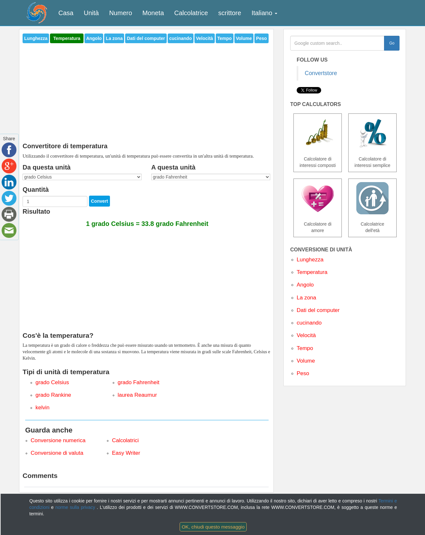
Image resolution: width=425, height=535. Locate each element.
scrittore (229, 12)
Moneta (153, 12)
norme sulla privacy (76, 507)
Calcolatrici (125, 440)
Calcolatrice (191, 12)
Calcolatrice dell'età (372, 227)
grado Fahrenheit (138, 382)
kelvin (42, 407)
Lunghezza (35, 38)
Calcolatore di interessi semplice (372, 162)
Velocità (204, 38)
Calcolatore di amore (317, 227)
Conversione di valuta (57, 453)
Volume (244, 38)
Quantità (36, 189)
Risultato (36, 211)
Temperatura (66, 38)
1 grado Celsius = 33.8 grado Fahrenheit (147, 223)
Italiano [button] (264, 12)
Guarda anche (49, 430)
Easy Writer (126, 453)
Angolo (94, 38)
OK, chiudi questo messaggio (213, 527)
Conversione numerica (58, 440)
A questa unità (173, 167)
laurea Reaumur (137, 395)
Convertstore (321, 73)
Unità (91, 12)
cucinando (180, 38)
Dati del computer (146, 38)
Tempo (224, 38)
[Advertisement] (146, 91)
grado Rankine (53, 395)
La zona (114, 38)
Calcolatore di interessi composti (318, 162)
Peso (261, 38)
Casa (66, 12)
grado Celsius (52, 382)
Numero (120, 12)
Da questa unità (47, 167)
